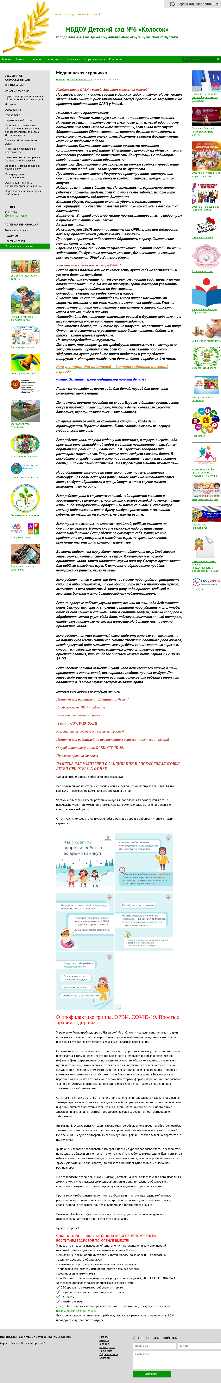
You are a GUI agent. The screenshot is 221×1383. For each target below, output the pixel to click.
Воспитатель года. (202, 271)
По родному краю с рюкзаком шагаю (22, 318)
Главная (7, 59)
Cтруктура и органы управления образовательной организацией (24, 97)
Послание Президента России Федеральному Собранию (205, 97)
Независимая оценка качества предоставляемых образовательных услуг (205, 566)
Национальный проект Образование (204, 311)
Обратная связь (94, 59)
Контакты (115, 59)
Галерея (36, 59)
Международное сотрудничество (15, 175)
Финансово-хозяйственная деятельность (20, 150)
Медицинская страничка (24, 456)
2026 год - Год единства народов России (205, 208)
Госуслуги (197, 589)
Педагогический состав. (19, 120)
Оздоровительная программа (202, 398)
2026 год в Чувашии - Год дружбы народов (206, 174)
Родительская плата (16, 230)
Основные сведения (17, 91)
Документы (11, 104)
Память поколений (202, 237)
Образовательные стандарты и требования (23, 192)
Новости (22, 59)
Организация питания (23, 347)
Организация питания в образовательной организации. (23, 184)
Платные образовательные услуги (21, 142)
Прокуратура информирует (199, 526)
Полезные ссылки (15, 241)
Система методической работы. (24, 277)
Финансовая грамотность (206, 340)
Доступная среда (20, 537)
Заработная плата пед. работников (24, 568)
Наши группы (53, 59)
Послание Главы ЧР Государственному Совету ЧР (203, 132)
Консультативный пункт (205, 499)
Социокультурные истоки (25, 373)
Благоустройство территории (20, 425)
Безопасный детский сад (25, 477)
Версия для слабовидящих (197, 4)
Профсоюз (73, 59)
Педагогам (11, 235)
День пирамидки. (16, 215)
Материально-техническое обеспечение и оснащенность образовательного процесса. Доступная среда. (22, 130)
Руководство (12, 115)
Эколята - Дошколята (204, 367)
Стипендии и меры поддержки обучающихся (23, 167)
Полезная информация (79, 79)
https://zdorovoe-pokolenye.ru (76, 1311)
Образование (13, 109)
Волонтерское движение (25, 515)
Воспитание (198, 436)
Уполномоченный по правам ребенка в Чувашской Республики (205, 473)
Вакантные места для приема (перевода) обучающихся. (22, 158)
